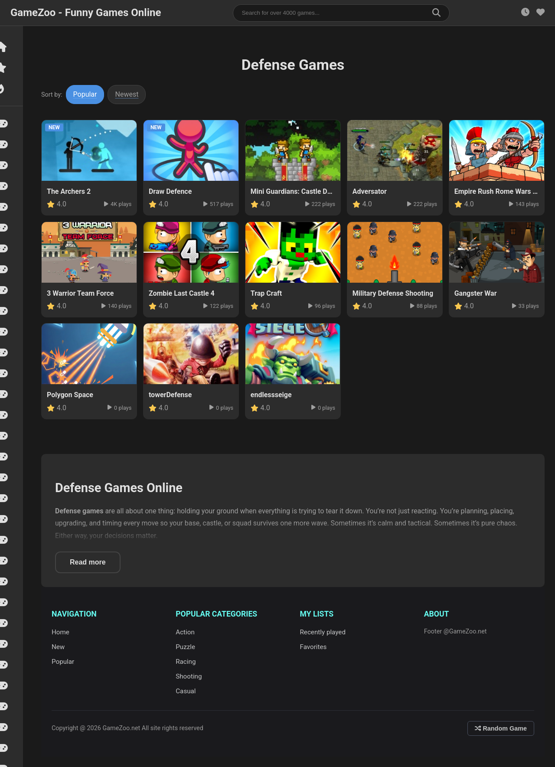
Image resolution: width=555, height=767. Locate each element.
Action (188, 632)
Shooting (192, 676)
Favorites (315, 647)
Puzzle (188, 647)
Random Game (501, 728)
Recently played (325, 632)
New (62, 647)
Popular (89, 94)
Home (64, 632)
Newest (131, 94)
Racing (189, 662)
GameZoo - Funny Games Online (85, 13)
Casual (189, 691)
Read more (92, 562)
